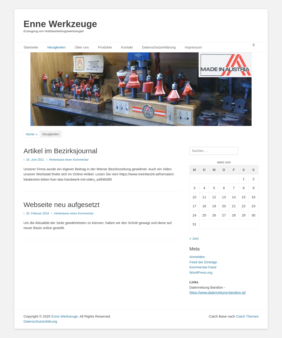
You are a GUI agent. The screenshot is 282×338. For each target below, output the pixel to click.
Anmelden (197, 257)
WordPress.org (200, 272)
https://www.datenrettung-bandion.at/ (217, 292)
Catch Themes (247, 316)
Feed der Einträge (203, 262)
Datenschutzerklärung (159, 47)
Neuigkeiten (56, 47)
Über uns (82, 47)
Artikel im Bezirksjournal (60, 151)
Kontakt (127, 47)
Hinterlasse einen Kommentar (68, 159)
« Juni (194, 238)
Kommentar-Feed (202, 267)
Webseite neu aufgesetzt (62, 204)
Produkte (105, 47)
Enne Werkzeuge (60, 24)
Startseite (31, 47)
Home (31, 134)
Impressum (193, 47)
